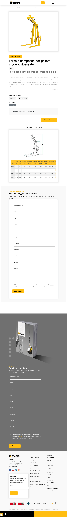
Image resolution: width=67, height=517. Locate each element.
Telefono (16, 249)
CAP (15, 218)
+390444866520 (15, 464)
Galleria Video (50, 490)
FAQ (48, 485)
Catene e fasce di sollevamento (37, 484)
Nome (15, 237)
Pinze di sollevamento (35, 470)
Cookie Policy (18, 509)
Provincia (16, 230)
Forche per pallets (15, 7)
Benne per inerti (33, 462)
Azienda (49, 474)
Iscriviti (14, 493)
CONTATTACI (50, 514)
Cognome (16, 243)
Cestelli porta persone (35, 476)
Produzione (50, 480)
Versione (16, 262)
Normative (31, 111)
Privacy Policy (12, 509)
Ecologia (49, 468)
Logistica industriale (34, 478)
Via (15, 212)
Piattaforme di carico (35, 473)
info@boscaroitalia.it (13, 466)
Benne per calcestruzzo (35, 460)
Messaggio (17, 268)
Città (15, 224)
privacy (52, 285)
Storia (48, 477)
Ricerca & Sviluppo (51, 482)
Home (10, 7)
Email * (12, 485)
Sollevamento (23, 99)
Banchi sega (33, 486)
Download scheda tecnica (18, 111)
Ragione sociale (18, 205)
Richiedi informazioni (49, 120)
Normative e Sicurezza (52, 488)
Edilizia (12, 99)
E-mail (12, 426)
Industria (49, 460)
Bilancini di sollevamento (35, 481)
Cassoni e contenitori (35, 468)
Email (15, 256)
